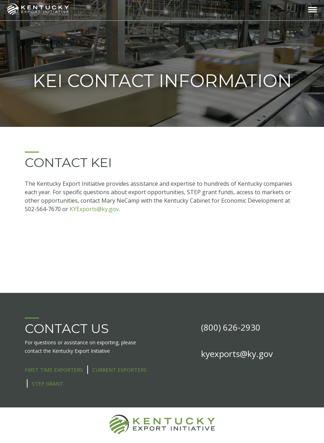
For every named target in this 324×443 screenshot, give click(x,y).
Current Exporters (119, 369)
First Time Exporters (54, 369)
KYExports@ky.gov (94, 209)
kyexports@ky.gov (237, 353)
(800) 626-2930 (230, 327)
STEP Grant (47, 383)
